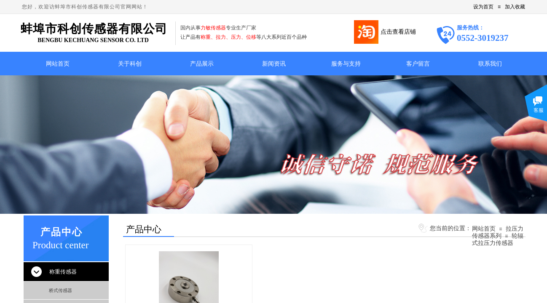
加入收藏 (515, 7)
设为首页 (483, 7)
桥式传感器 (60, 290)
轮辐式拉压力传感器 (497, 239)
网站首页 (484, 228)
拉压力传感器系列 (497, 232)
